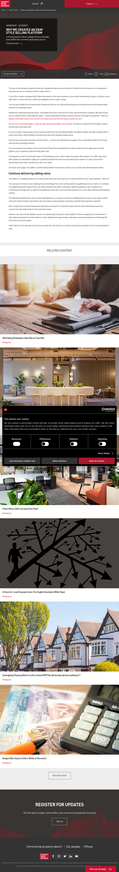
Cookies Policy (54, 863)
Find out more (14, 43)
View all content (60, 775)
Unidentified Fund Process (41, 866)
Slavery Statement (73, 863)
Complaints (63, 863)
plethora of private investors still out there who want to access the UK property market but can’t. (45, 119)
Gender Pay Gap (85, 863)
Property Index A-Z (56, 866)
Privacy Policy (67, 866)
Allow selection (59, 461)
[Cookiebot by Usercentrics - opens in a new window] (104, 410)
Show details (104, 453)
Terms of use (45, 863)
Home (3, 10)
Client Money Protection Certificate (102, 863)
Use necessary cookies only (22, 461)
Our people (73, 846)
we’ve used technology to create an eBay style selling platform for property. (43, 124)
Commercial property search (44, 846)
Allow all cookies (96, 461)
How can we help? (98, 869)
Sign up (59, 821)
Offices (88, 846)
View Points (13, 10)
